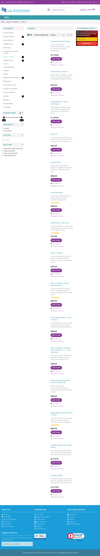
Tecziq (77, 552)
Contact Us (71, 514)
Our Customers (40, 522)
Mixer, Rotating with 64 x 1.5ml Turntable (61, 319)
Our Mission (6, 517)
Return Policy (39, 519)
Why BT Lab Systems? (9, 519)
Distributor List (40, 529)
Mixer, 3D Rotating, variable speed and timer (60, 284)
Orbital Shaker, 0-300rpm (59, 71)
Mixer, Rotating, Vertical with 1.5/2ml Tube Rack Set (60, 382)
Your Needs (39, 514)
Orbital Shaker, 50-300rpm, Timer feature (60, 103)
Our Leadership (8, 526)
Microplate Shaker (57, 192)
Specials (70, 522)
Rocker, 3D (54, 134)
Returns (70, 519)
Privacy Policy (39, 524)
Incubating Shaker (57, 475)
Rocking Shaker (56, 162)
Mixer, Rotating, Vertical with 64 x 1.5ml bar (62, 414)
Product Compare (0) (41, 35)
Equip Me (87, 43)
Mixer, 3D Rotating (57, 253)
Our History (6, 524)
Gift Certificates (73, 524)
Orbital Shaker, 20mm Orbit (60, 223)
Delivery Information (42, 517)
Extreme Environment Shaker (60, 41)
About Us (5, 514)
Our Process (6, 522)
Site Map (38, 526)
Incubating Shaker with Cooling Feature (61, 446)
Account (70, 517)
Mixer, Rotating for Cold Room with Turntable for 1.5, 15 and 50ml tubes (61, 350)
